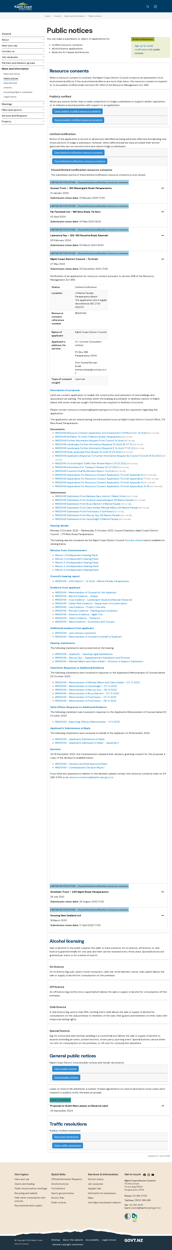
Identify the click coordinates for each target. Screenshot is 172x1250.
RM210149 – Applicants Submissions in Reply (80, 739)
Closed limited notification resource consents (79, 161)
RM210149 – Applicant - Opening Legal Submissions (84, 654)
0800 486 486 (143, 1200)
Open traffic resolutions (67, 1145)
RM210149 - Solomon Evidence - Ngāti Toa (78, 614)
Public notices (58, 1202)
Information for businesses (102, 1193)
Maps (91, 1197)
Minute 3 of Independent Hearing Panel (76, 562)
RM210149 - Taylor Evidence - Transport (77, 618)
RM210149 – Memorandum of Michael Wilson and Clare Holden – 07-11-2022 (97, 682)
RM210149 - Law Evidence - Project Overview (80, 607)
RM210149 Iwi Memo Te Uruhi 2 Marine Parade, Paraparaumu (88, 436)
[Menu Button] (155, 6)
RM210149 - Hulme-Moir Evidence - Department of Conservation (91, 603)
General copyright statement (67, 1244)
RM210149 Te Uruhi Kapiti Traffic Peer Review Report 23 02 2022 (90, 463)
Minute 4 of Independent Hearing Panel (77, 566)
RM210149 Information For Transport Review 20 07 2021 (86, 467)
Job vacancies (95, 1183)
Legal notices (109, 1239)
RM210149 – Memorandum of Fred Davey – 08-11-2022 (85, 700)
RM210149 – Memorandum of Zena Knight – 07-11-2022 (86, 686)
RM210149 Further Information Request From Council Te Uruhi (89, 440)
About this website (73, 1239)
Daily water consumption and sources (30, 1199)
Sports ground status (62, 1193)
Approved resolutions (66, 1136)
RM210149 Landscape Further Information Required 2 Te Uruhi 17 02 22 (94, 448)
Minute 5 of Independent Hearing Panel (76, 569)
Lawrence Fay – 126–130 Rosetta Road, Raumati (79, 235)
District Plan (57, 1197)
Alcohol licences (60, 1183)
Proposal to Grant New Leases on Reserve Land (79, 1105)
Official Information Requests (66, 1179)
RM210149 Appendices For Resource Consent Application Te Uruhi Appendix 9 (99, 482)
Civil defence (58, 1188)
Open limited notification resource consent (78, 152)
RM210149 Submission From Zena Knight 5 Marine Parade (86, 519)
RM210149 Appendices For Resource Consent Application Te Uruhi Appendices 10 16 (102, 486)
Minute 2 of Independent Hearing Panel (76, 558)
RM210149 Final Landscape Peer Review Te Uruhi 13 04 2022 (88, 452)
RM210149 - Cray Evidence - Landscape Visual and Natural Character (93, 599)
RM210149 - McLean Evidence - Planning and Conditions (86, 610)
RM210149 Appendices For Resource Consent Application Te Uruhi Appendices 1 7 (101, 478)
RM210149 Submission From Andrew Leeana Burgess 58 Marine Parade (94, 500)
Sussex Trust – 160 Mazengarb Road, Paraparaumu (81, 188)
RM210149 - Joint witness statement (75, 633)
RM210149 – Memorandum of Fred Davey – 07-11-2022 (85, 697)
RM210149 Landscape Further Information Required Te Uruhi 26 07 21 (93, 444)
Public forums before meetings (31, 1188)
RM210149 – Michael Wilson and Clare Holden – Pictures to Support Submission (99, 661)
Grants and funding (24, 1183)
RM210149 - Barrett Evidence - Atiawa (76, 596)
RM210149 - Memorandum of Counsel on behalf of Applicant (88, 636)
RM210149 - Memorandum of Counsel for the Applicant (86, 592)
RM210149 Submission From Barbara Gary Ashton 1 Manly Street (91, 496)
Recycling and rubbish (26, 1193)
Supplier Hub (94, 1188)
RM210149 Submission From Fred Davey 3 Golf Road (84, 511)
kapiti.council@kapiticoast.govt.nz (143, 1207)
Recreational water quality (28, 1205)
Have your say (22, 1179)
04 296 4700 (139, 1195)
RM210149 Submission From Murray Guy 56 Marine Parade (87, 515)
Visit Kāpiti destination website (104, 1202)
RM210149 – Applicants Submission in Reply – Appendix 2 (87, 742)
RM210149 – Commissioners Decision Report (80, 767)
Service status (95, 1179)
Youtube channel (134, 540)
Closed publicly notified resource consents (78, 120)
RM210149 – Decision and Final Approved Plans (81, 763)
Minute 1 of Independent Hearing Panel (76, 555)
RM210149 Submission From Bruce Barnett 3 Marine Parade (88, 503)
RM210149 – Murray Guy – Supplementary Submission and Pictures (92, 657)
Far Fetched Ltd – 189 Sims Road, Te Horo (75, 211)
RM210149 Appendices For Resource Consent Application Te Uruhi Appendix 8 (98, 474)
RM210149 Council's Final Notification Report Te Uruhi (84, 471)
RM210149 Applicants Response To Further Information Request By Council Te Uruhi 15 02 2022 (108, 455)
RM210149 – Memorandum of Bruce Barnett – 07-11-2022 (87, 693)
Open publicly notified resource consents (77, 111)
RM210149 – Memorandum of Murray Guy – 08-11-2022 (86, 689)
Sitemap (55, 1239)
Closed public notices (66, 1077)
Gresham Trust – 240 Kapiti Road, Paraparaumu (79, 891)
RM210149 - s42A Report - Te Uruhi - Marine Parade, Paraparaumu (92, 581)
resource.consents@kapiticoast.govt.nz (91, 777)
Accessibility (92, 1239)
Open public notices (65, 1068)
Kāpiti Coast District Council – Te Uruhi (74, 259)
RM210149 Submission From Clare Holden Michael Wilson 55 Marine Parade (96, 507)
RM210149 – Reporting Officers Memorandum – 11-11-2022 (87, 721)
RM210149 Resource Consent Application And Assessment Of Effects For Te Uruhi (101, 433)
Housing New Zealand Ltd (65, 915)
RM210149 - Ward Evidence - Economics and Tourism (84, 621)
